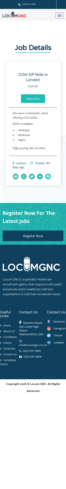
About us (7, 331)
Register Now (33, 236)
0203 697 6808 (30, 356)
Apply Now (33, 99)
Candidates (8, 337)
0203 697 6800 (27, 4)
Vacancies (7, 348)
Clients (6, 342)
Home (5, 325)
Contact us (8, 354)
